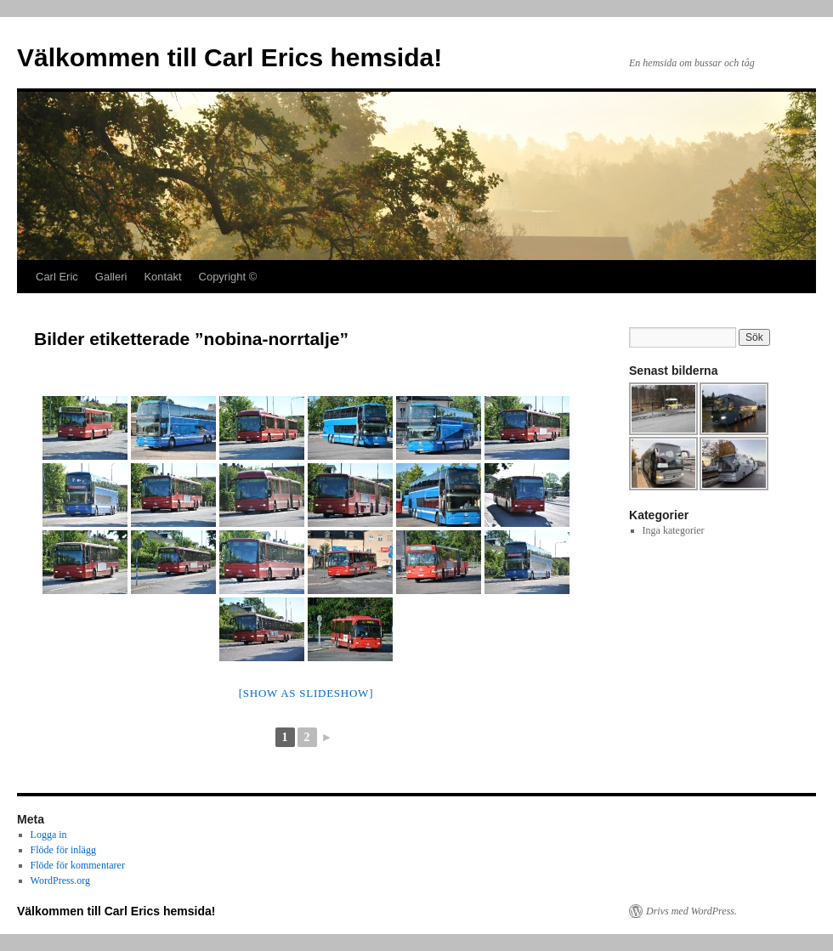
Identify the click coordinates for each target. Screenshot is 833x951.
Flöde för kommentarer (78, 865)
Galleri (111, 276)
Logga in (49, 835)
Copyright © (228, 276)
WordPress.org (60, 880)
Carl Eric (57, 276)
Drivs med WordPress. (691, 911)
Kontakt (162, 276)
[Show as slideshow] (306, 693)
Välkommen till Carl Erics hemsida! (229, 57)
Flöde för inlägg (63, 850)
